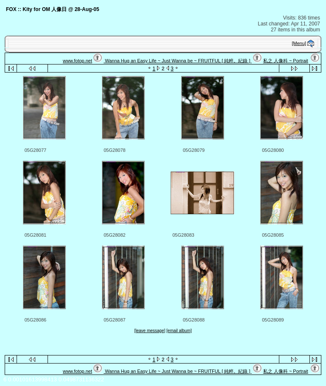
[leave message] (149, 330)
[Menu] (299, 43)
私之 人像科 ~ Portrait (285, 60)
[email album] (178, 330)
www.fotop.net (77, 60)
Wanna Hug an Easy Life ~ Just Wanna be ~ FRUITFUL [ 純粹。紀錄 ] (177, 60)
